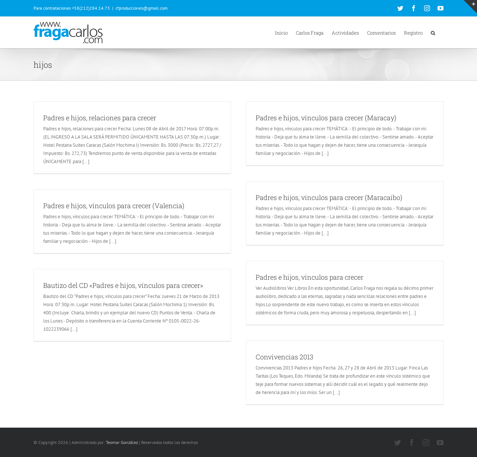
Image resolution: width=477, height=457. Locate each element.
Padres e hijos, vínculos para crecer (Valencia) (113, 205)
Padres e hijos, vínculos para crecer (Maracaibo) (329, 197)
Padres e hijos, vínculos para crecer (309, 277)
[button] (433, 32)
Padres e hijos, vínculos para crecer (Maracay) (326, 117)
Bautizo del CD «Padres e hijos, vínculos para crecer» (123, 285)
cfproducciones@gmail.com (142, 8)
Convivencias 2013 (284, 356)
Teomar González (122, 442)
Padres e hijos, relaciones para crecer (99, 117)
